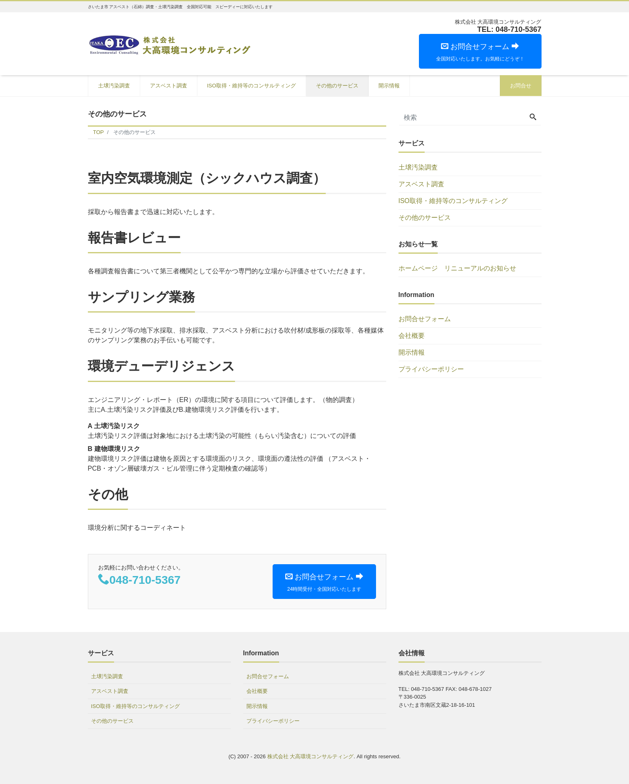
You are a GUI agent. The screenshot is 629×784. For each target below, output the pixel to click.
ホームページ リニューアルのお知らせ (457, 268)
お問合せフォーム (424, 318)
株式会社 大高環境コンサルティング (310, 756)
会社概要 (411, 335)
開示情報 (389, 86)
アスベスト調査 (168, 86)
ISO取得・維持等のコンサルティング (251, 86)
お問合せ (520, 86)
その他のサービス (337, 86)
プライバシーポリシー (431, 369)
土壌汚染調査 (114, 86)
